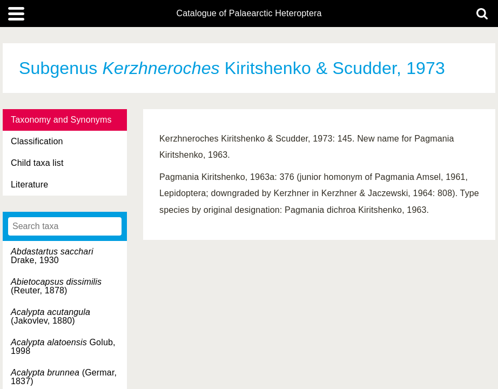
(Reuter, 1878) (56, 286)
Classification (37, 141)
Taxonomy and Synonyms (61, 119)
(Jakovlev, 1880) (50, 316)
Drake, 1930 (52, 256)
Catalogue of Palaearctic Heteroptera (248, 13)
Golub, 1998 (63, 347)
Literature (29, 184)
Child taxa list (37, 162)
